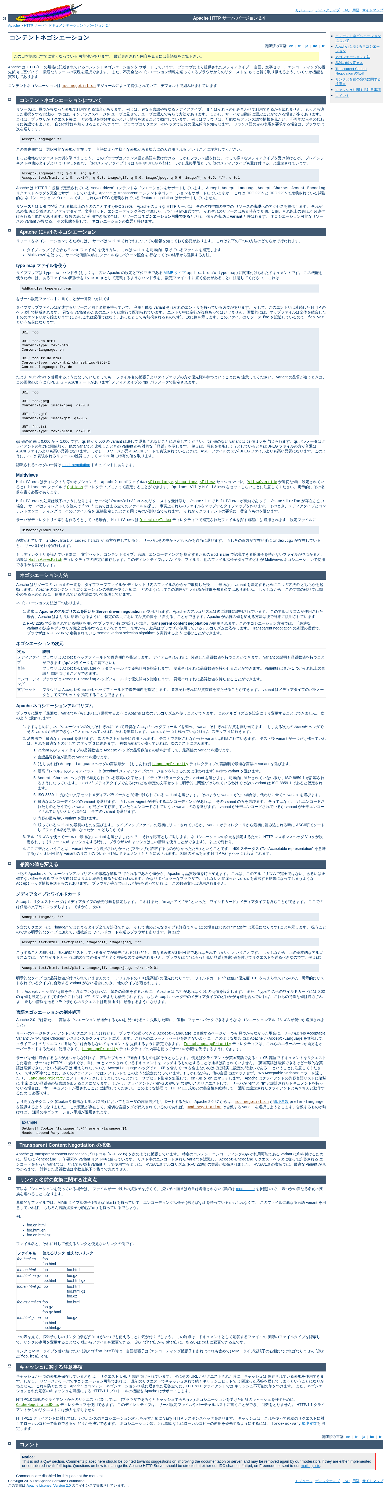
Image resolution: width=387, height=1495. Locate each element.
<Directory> (160, 482)
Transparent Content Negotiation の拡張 (351, 71)
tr (323, 46)
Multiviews (27, 475)
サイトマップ (372, 10)
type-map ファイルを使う (41, 265)
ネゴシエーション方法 (352, 57)
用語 (355, 10)
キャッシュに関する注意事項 (358, 90)
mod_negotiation (79, 86)
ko (315, 46)
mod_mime (245, 1189)
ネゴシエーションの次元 (39, 643)
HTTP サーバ (34, 25)
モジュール (304, 10)
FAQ (346, 10)
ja (306, 46)
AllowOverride (262, 482)
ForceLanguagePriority (207, 1044)
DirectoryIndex (155, 520)
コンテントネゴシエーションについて (61, 100)
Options (75, 487)
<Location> (186, 482)
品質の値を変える (349, 63)
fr (299, 46)
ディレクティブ (327, 10)
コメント (342, 96)
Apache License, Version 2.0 (49, 1485)
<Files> (208, 482)
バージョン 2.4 (99, 25)
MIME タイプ (175, 272)
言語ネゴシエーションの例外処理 (48, 1012)
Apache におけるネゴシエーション (58, 232)
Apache (14, 25)
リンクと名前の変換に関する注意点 (58, 1180)
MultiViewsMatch (45, 560)
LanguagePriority (170, 764)
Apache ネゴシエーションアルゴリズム (54, 705)
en (291, 46)
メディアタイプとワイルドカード (48, 894)
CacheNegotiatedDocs (37, 1405)
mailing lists (310, 1466)
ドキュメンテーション (65, 25)
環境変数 (281, 1101)
